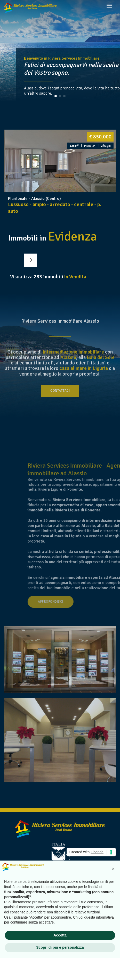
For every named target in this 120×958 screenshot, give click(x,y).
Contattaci (60, 391)
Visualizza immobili (48, 276)
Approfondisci (85, 602)
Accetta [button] (60, 935)
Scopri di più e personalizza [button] (60, 947)
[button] (55, 96)
